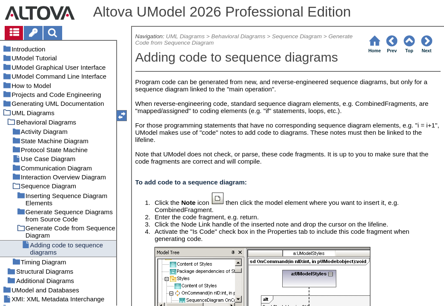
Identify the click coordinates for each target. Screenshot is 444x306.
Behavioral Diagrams (238, 36)
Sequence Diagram (297, 36)
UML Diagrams (185, 36)
